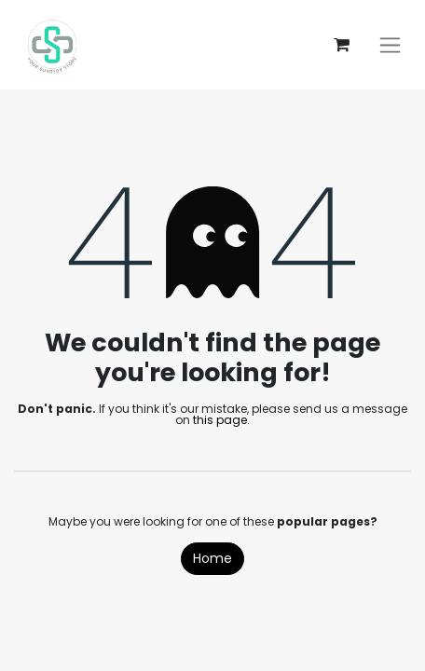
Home (212, 558)
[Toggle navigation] (390, 45)
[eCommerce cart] (341, 44)
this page (220, 420)
